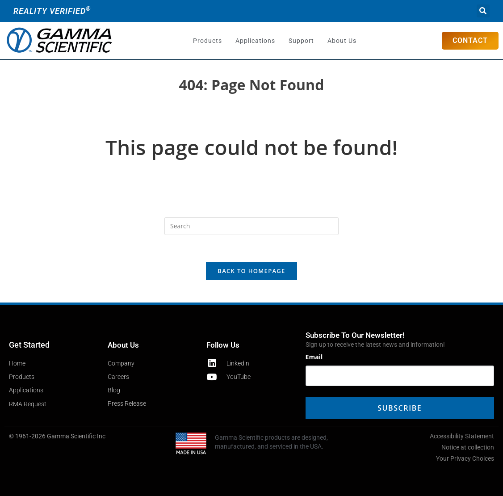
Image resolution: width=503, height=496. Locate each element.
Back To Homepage (251, 271)
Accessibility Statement (462, 436)
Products (207, 40)
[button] (483, 10)
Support (301, 40)
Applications (255, 40)
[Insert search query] (251, 226)
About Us (341, 40)
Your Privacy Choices (465, 458)
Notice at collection (467, 447)
